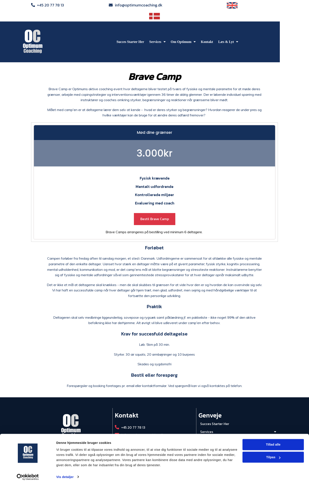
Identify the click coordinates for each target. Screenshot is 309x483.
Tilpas (273, 455)
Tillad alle (273, 442)
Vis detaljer (65, 474)
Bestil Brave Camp (154, 208)
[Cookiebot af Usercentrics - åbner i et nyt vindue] (28, 474)
